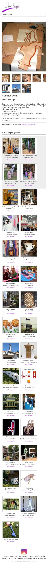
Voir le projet (10, 159)
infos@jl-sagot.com (28, 125)
